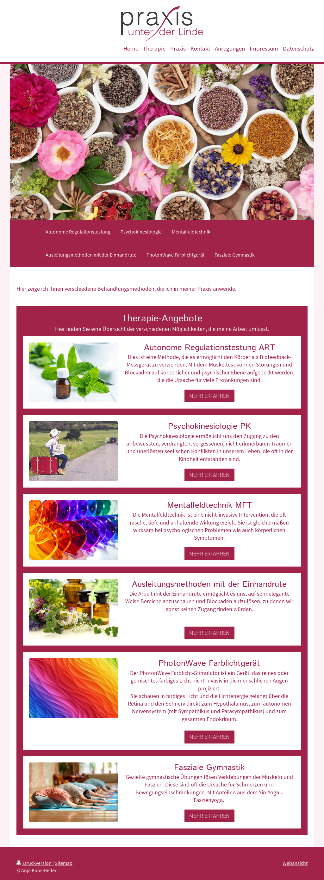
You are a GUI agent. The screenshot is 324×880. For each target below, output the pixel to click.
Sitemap (63, 863)
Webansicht (295, 863)
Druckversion (34, 863)
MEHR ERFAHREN (209, 395)
